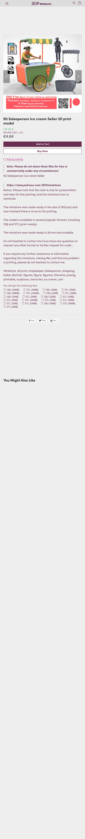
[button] (6, 76)
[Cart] (81, 3)
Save (53, 321)
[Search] (74, 3)
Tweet (42, 321)
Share (31, 321)
